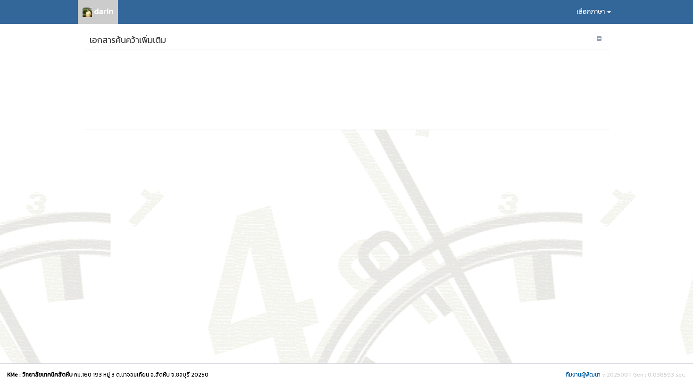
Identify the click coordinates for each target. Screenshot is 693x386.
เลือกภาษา (593, 11)
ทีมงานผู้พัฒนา (583, 374)
